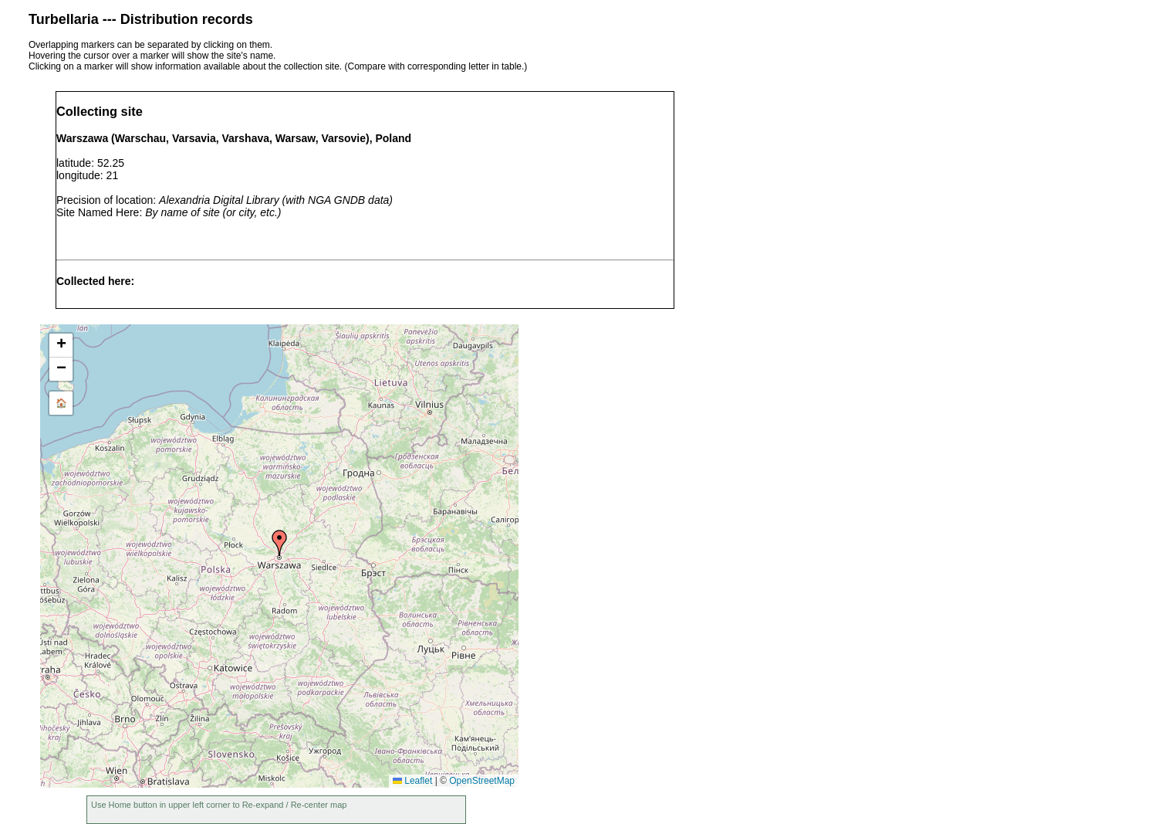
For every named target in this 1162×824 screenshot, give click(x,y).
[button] (279, 543)
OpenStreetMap (482, 780)
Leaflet (412, 780)
